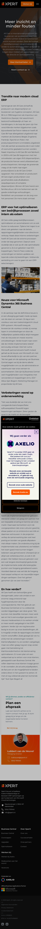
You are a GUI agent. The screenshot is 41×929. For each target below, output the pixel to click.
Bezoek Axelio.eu (20, 492)
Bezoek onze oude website (20, 485)
